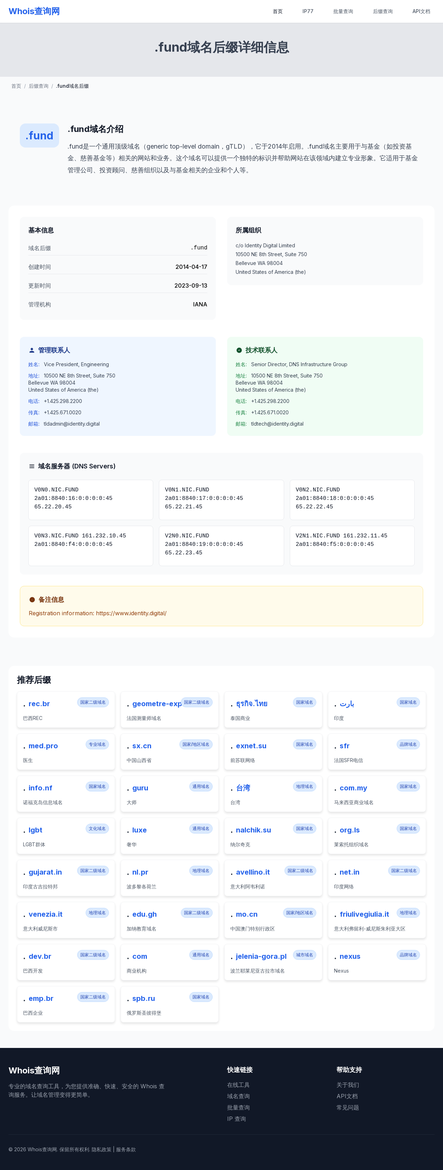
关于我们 (347, 1084)
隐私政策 (101, 1149)
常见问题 (347, 1107)
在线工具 (238, 1084)
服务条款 (126, 1149)
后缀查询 (383, 11)
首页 (278, 11)
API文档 (421, 11)
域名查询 (238, 1096)
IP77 (308, 11)
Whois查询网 (34, 11)
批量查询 (343, 11)
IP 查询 (236, 1118)
